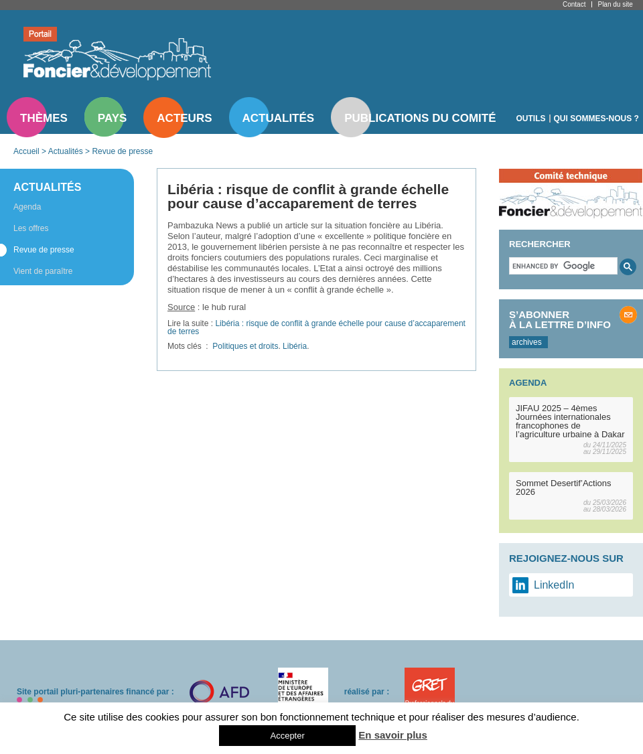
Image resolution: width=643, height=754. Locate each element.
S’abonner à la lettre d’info (560, 319)
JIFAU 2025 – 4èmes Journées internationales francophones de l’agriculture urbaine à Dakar (570, 421)
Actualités (278, 118)
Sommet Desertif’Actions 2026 (564, 487)
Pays (112, 118)
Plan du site (614, 4)
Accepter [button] (287, 736)
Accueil (26, 151)
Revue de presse (122, 151)
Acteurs (184, 118)
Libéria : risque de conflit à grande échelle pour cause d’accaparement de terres (316, 327)
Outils (531, 118)
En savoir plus (392, 735)
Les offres (30, 228)
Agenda (27, 207)
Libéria (295, 346)
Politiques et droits (245, 346)
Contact (574, 4)
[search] (562, 266)
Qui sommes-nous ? (596, 118)
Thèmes (44, 118)
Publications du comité (420, 118)
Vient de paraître (43, 271)
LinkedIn (554, 585)
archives (527, 342)
